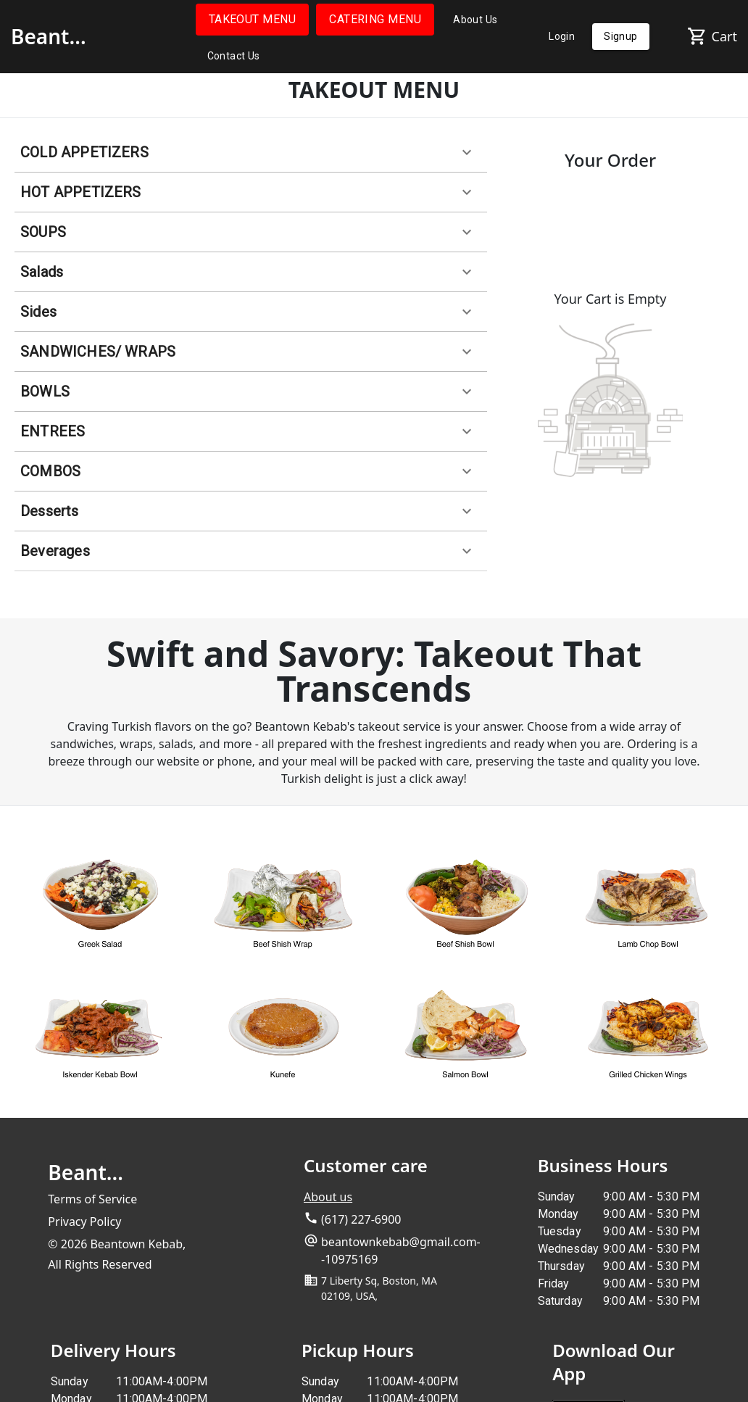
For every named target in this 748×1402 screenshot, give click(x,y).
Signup (620, 36)
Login (562, 36)
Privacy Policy (84, 1221)
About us (328, 1197)
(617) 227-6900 (361, 1219)
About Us (475, 20)
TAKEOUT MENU (252, 19)
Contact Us (234, 56)
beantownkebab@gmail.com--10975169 (401, 1250)
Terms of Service (92, 1199)
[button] (250, 153)
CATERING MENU (375, 19)
